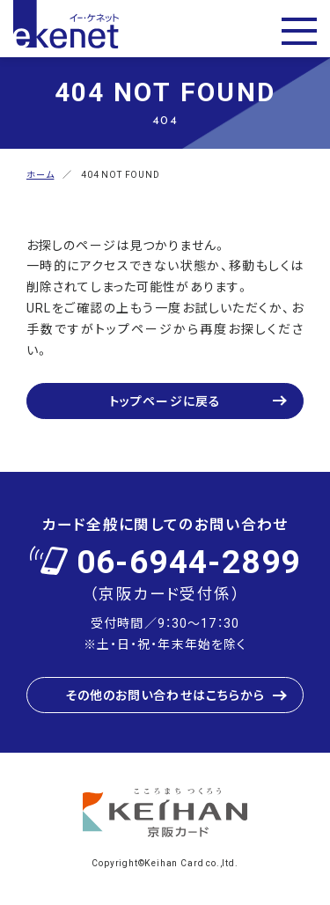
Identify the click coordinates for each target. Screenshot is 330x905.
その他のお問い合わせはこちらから (165, 694)
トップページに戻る (165, 400)
